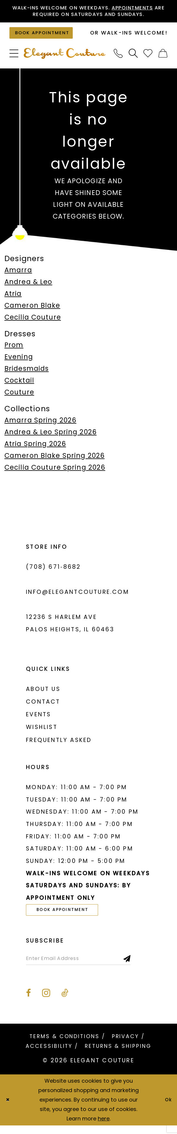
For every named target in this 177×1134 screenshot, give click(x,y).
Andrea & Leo (28, 286)
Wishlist (41, 732)
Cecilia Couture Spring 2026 (54, 471)
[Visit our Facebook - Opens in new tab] (28, 1002)
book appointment (69, 915)
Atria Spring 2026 (35, 448)
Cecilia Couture (32, 321)
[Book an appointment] (46, 36)
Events (38, 719)
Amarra (18, 274)
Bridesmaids (26, 373)
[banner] (65, 58)
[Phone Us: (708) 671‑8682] (118, 58)
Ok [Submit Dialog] (167, 1108)
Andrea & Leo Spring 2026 (50, 436)
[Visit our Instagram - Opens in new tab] (46, 1002)
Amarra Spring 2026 (40, 424)
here (104, 1127)
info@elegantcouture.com (77, 596)
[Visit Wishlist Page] (148, 58)
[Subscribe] (146, 966)
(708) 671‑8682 (53, 571)
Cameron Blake (32, 309)
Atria (13, 298)
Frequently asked (59, 744)
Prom (14, 349)
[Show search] (133, 58)
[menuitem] (13, 58)
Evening (18, 361)
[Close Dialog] (9, 1108)
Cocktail (19, 385)
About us (43, 693)
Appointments (146, 8)
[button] (13, 58)
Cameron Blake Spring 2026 (54, 460)
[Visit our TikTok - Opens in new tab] (64, 1002)
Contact (43, 706)
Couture (19, 397)
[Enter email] (88, 966)
